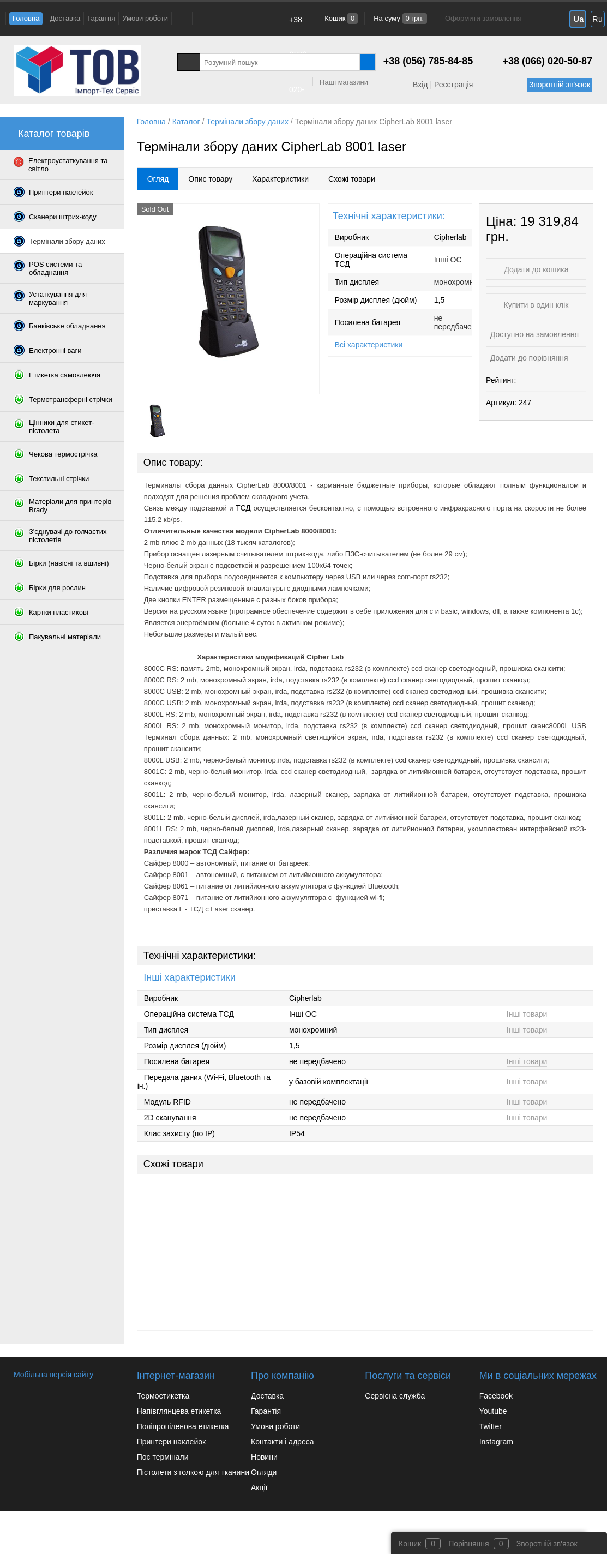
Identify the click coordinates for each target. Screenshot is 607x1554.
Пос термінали (163, 1457)
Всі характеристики (369, 344)
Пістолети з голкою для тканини (193, 1472)
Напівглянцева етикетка (179, 1411)
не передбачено (457, 322)
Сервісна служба (395, 1395)
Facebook (496, 1395)
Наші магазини (344, 82)
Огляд (158, 179)
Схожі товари (351, 179)
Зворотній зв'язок (559, 84)
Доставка (65, 18)
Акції (259, 1487)
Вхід (420, 84)
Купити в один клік (536, 305)
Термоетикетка (163, 1395)
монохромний (458, 282)
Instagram (496, 1441)
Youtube (493, 1411)
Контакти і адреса (282, 1441)
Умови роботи (145, 18)
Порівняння (468, 1543)
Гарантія (101, 18)
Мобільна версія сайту (53, 1374)
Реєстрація (453, 84)
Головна (26, 18)
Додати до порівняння (528, 357)
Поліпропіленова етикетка (183, 1426)
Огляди (264, 1472)
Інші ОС (448, 259)
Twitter (490, 1426)
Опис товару (210, 179)
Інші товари (527, 1014)
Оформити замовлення (483, 18)
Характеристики (280, 179)
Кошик (340, 18)
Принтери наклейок (171, 1441)
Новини (264, 1457)
